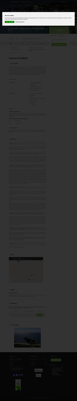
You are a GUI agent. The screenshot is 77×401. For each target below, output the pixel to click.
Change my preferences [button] (19, 21)
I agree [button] (7, 21)
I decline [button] (11, 21)
